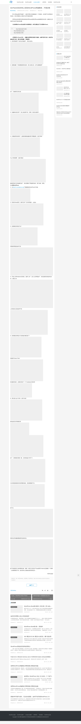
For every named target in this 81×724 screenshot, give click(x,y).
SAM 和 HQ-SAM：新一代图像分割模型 (67, 88)
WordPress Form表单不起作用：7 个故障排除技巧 (67, 39)
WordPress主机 (57, 2)
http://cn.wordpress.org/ (18, 187)
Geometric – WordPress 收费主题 (63, 68)
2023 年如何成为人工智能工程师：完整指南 (67, 57)
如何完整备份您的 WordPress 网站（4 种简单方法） (67, 47)
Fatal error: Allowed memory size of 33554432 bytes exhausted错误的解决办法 (31, 658)
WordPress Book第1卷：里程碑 (33, 627)
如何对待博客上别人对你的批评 (20, 616)
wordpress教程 (37, 2)
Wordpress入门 (33, 10)
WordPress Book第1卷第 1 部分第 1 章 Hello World (37, 606)
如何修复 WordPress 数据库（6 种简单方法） (59, 31)
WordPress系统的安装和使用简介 (20, 648)
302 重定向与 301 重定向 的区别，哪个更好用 (37, 637)
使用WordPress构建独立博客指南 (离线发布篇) (24, 668)
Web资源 (50, 2)
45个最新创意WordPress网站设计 (67, 94)
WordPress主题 (20, 2)
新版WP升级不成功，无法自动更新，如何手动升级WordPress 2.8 (30, 699)
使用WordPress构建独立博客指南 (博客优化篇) (24, 689)
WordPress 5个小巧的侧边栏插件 (63, 99)
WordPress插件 (29, 2)
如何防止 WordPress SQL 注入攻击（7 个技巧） (38, 678)
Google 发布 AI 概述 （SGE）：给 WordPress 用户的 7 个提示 (59, 23)
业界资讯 (45, 2)
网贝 (21, 719)
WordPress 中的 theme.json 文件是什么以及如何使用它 (67, 23)
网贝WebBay (13, 10)
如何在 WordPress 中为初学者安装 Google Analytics (59, 47)
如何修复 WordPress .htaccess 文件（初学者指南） (67, 31)
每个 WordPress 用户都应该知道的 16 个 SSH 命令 (59, 39)
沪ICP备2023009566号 (31, 719)
